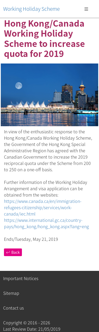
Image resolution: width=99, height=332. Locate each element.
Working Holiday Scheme (31, 8)
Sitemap (11, 293)
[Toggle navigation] (86, 8)
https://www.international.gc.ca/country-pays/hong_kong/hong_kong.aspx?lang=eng (46, 223)
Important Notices (20, 278)
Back (13, 252)
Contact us (13, 308)
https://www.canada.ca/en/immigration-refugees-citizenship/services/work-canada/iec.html (42, 207)
